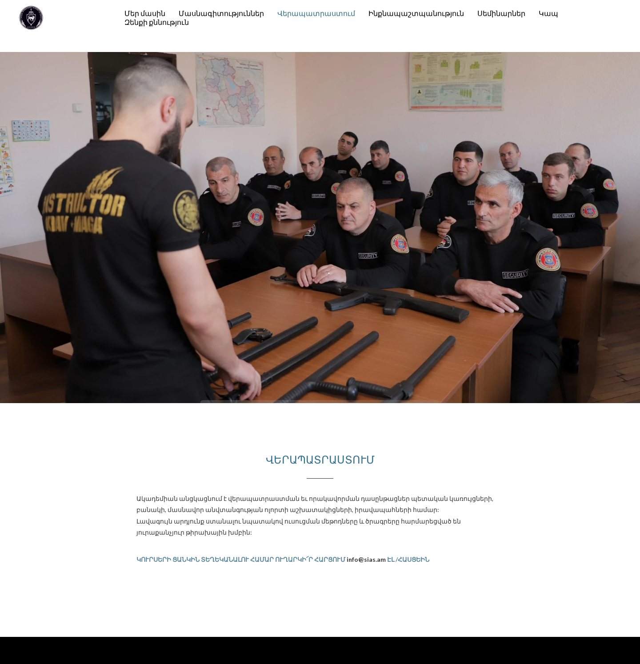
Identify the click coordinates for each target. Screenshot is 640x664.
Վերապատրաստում (316, 13)
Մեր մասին (144, 13)
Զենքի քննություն (156, 22)
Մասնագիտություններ (221, 13)
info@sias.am (366, 559)
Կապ (548, 13)
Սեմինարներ (501, 13)
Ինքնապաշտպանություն (416, 13)
